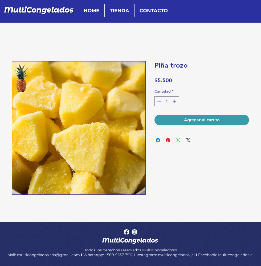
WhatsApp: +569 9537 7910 (108, 254)
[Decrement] (158, 101)
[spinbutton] (167, 101)
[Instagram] (134, 232)
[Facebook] (126, 232)
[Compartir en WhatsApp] (178, 140)
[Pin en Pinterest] (168, 140)
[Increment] (175, 101)
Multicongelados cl (236, 254)
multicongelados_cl (176, 254)
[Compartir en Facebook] (158, 140)
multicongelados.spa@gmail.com (49, 254)
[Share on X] (188, 140)
